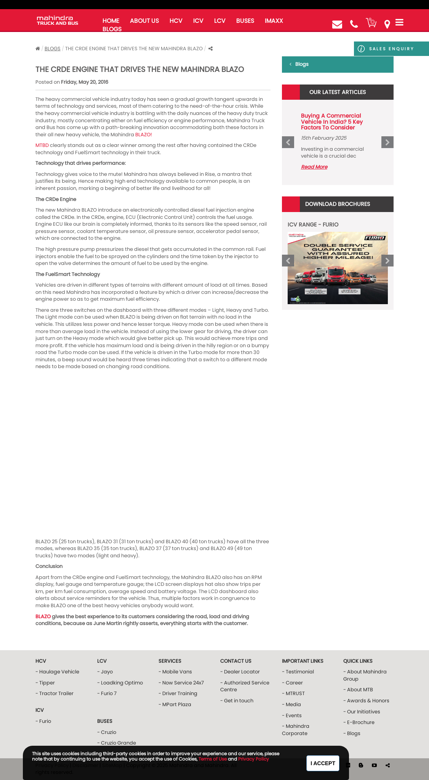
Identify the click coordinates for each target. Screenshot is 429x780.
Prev (288, 142)
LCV (220, 21)
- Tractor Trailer (54, 693)
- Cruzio (106, 732)
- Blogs (351, 733)
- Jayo (105, 671)
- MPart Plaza (174, 704)
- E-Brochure (359, 722)
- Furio (43, 721)
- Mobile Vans (175, 671)
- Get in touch (236, 700)
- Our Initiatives (361, 711)
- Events (292, 715)
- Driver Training (177, 693)
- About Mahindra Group (365, 675)
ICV (198, 21)
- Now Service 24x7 (181, 682)
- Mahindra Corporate (295, 730)
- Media (291, 704)
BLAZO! (143, 134)
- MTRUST (293, 693)
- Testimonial (298, 671)
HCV (176, 21)
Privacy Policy (253, 759)
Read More (314, 167)
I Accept (323, 763)
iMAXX (274, 21)
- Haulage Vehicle (57, 671)
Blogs (53, 48)
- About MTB (358, 689)
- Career (292, 682)
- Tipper (45, 682)
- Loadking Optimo (120, 682)
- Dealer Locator (240, 671)
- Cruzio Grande (116, 743)
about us (144, 21)
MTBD (42, 145)
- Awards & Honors (366, 700)
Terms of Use (212, 759)
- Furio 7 (107, 693)
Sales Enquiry (384, 49)
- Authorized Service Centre (244, 686)
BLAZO (43, 616)
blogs (112, 29)
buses (245, 21)
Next (387, 142)
